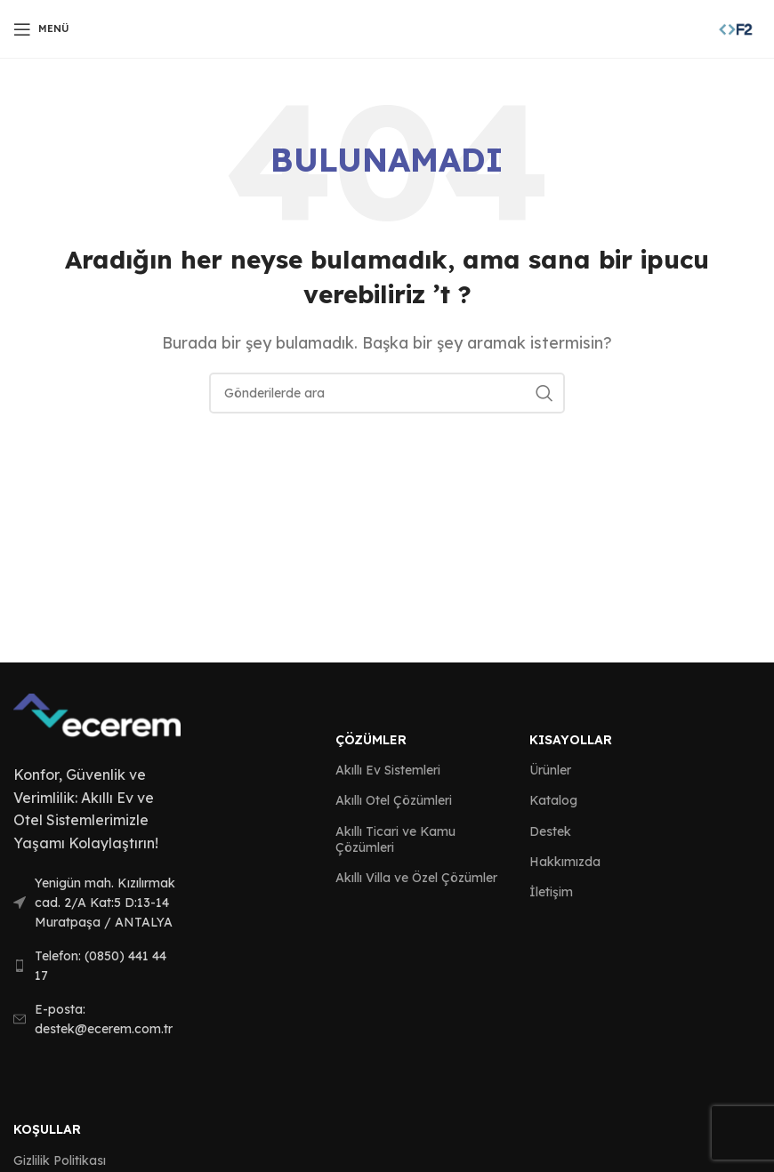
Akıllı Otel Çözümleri (393, 800)
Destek (550, 831)
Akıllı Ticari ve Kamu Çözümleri (395, 839)
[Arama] (387, 393)
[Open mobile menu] (41, 29)
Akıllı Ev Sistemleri (387, 770)
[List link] (97, 903)
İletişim (551, 892)
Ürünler (550, 770)
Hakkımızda (565, 862)
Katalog (553, 800)
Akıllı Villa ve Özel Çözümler (416, 878)
